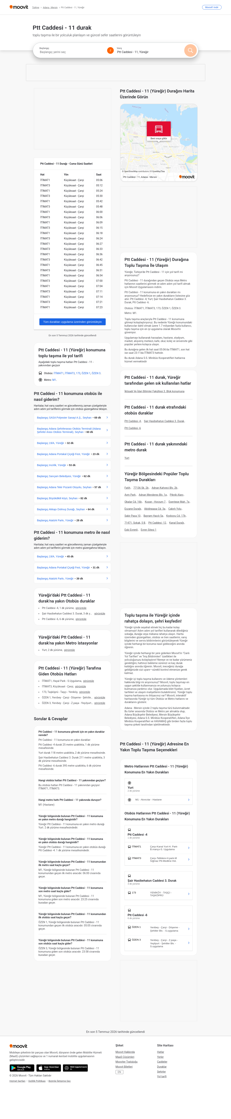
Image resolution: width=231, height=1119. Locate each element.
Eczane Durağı (133, 508)
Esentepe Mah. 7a (179, 501)
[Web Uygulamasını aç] (75, 1068)
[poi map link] (159, 143)
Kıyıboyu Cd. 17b (176, 515)
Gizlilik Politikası (37, 1081)
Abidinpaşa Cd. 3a (154, 508)
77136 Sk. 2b (141, 487)
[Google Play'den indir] (22, 1068)
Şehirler (161, 1071)
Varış (119, 48)
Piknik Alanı (177, 494)
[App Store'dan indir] (48, 1068)
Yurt (127, 457)
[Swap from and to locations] (110, 50)
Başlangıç (44, 48)
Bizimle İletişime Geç (60, 1081)
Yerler (160, 1056)
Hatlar (160, 1052)
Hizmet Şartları (17, 1081)
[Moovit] (19, 7)
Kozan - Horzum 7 (155, 501)
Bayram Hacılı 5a (153, 515)
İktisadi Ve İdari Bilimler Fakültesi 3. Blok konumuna (155, 391)
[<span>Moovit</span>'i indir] (212, 7)
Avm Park (130, 494)
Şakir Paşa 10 (132, 515)
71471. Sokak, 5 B (135, 522)
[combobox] (72, 52)
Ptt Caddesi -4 (133, 421)
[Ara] (190, 50)
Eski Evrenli (131, 529)
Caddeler (162, 1061)
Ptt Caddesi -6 (133, 428)
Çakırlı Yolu (174, 508)
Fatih (127, 487)
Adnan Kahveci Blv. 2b (164, 487)
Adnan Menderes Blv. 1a (153, 494)
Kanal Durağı (176, 522)
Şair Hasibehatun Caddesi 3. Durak (164, 421)
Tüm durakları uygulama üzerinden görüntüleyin (72, 321)
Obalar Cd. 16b (133, 501)
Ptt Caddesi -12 (157, 522)
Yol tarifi (162, 1076)
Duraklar (162, 1066)
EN (119, 1072)
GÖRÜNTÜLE (80, 608)
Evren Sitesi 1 (148, 529)
